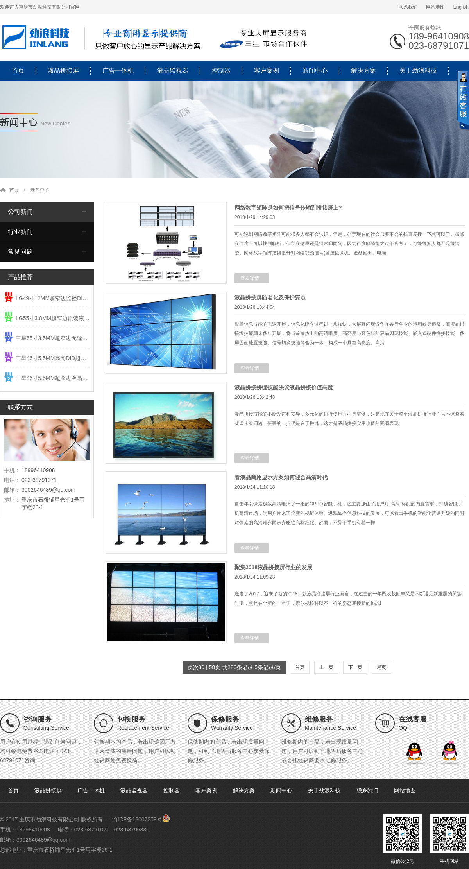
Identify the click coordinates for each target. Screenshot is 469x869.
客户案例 (266, 70)
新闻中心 (315, 70)
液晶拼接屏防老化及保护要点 (270, 297)
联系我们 (408, 7)
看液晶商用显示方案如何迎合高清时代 (281, 477)
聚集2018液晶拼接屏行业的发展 (273, 567)
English (461, 7)
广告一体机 (118, 70)
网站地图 (435, 7)
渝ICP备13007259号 (137, 819)
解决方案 (363, 70)
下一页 (355, 667)
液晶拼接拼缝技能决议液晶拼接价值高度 (283, 387)
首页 (18, 70)
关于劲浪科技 (418, 70)
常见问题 (20, 251)
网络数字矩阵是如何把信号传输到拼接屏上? (288, 207)
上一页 (326, 667)
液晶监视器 (172, 70)
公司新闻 (20, 211)
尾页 (381, 667)
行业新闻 (20, 231)
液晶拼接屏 (63, 70)
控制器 (221, 70)
